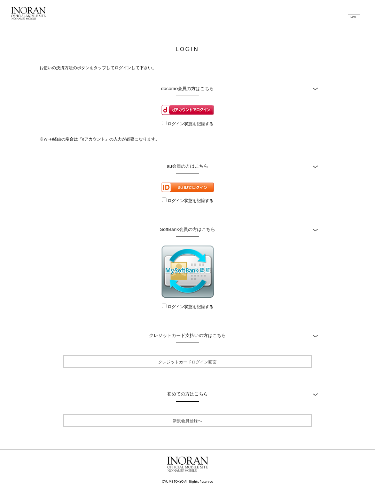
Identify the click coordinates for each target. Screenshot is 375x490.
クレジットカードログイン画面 (187, 362)
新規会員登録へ (187, 420)
